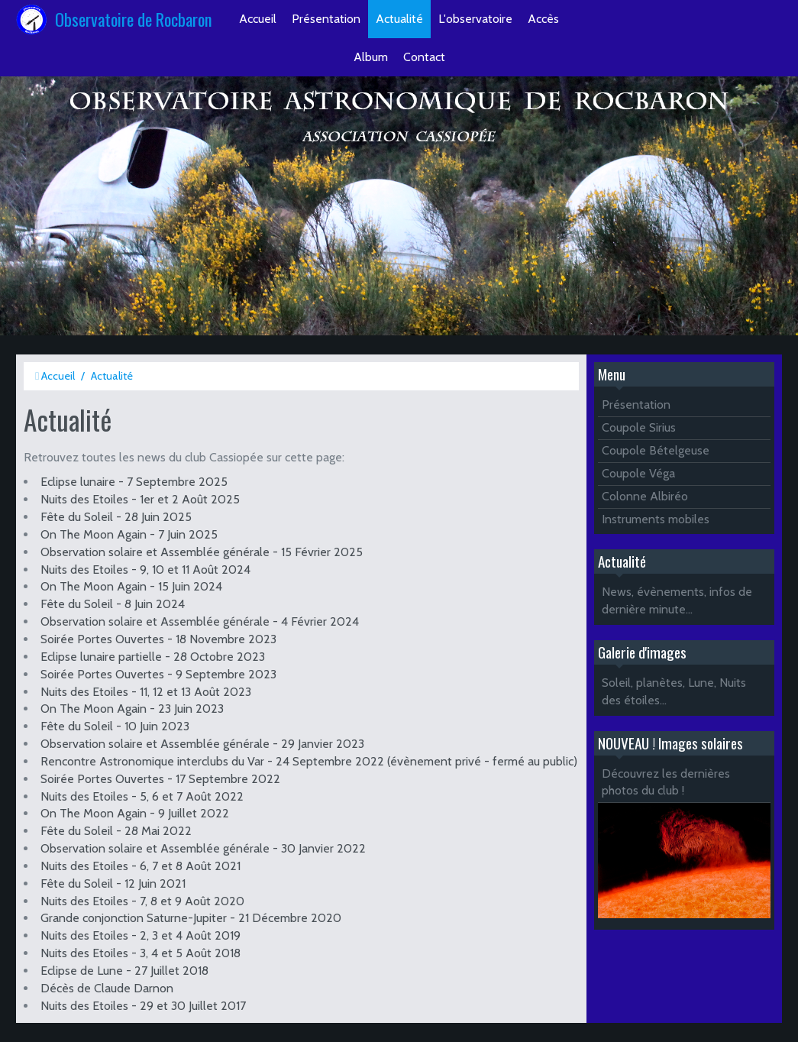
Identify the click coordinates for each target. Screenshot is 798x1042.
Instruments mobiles (655, 519)
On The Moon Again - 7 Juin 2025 (129, 534)
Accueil (257, 18)
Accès (543, 18)
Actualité (399, 18)
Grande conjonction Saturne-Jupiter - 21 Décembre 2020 (190, 918)
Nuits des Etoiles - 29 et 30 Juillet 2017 (143, 1005)
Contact (424, 57)
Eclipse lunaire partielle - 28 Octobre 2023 (152, 656)
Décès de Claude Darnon (106, 988)
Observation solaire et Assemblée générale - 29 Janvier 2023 (202, 743)
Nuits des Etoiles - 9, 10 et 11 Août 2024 (145, 569)
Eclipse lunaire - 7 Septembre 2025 (134, 481)
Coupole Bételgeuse (655, 450)
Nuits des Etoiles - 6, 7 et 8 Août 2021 (140, 866)
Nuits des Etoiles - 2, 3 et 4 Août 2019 (140, 935)
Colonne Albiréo (645, 496)
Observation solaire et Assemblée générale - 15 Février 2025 (201, 552)
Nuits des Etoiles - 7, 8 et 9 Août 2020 (142, 901)
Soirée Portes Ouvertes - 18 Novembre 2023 (158, 639)
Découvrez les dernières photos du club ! (666, 782)
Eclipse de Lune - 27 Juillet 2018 (124, 970)
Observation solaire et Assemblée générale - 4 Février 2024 (199, 621)
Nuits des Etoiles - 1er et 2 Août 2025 (140, 499)
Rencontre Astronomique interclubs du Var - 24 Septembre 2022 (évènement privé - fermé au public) (308, 761)
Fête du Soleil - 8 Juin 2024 (112, 604)
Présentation (326, 18)
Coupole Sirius (639, 427)
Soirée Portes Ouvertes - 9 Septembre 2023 (158, 674)
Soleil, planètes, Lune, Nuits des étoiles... (674, 691)
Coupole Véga (638, 473)
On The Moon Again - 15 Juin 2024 (131, 586)
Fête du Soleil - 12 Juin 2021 (113, 883)
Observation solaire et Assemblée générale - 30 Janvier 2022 (203, 848)
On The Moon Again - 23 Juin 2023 (132, 708)
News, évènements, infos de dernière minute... (677, 600)
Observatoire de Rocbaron (133, 18)
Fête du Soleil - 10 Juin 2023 (114, 726)
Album (371, 57)
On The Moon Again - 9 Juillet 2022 (134, 813)
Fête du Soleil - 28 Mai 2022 (116, 831)
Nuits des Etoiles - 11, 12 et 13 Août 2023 (145, 691)
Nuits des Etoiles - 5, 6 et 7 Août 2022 (142, 796)
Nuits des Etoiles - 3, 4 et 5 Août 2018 (140, 953)
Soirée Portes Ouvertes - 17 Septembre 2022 (160, 779)
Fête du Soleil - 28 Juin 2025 (116, 517)
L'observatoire (475, 18)
